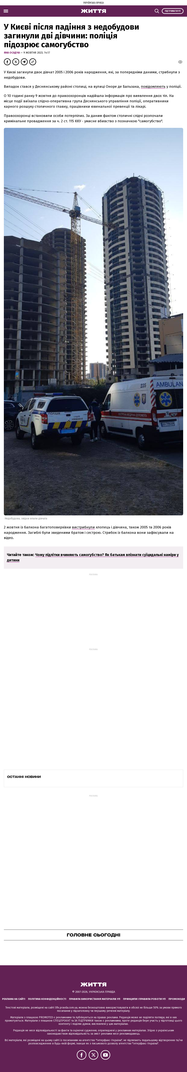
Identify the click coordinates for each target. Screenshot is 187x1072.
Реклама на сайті (13, 999)
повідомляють (153, 86)
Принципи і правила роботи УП (144, 999)
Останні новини (24, 777)
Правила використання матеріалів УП (94, 999)
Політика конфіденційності (47, 999)
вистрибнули (83, 527)
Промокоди (177, 999)
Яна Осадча (12, 52)
